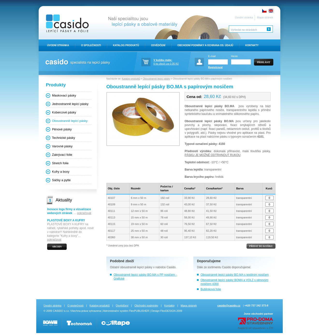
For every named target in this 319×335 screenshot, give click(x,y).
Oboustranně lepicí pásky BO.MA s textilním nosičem (235, 274)
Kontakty (252, 45)
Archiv (57, 246)
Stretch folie (60, 163)
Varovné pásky (62, 146)
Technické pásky (63, 138)
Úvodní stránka (244, 17)
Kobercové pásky (64, 112)
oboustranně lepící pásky (136, 267)
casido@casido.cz (228, 305)
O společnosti (75, 305)
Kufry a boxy (60, 171)
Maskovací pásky (64, 95)
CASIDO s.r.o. (61, 310)
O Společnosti (91, 45)
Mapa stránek (265, 17)
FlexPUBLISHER (139, 310)
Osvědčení (158, 45)
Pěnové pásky (62, 129)
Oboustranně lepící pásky (69, 121)
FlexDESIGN (167, 310)
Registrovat (215, 67)
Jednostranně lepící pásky (70, 104)
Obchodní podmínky (146, 305)
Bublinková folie (211, 289)
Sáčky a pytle (61, 180)
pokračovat (84, 213)
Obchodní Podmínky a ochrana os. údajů (205, 45)
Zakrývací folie (62, 154)
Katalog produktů (126, 45)
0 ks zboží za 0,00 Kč (170, 61)
